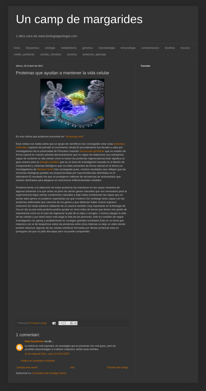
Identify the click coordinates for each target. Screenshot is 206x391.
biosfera (170, 47)
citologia (50, 47)
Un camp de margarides (79, 19)
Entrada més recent (27, 367)
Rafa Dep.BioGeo (34, 341)
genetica (87, 47)
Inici (72, 367)
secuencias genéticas (91, 151)
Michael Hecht (45, 169)
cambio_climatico (50, 54)
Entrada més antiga (117, 367)
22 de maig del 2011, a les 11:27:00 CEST (47, 353)
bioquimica (32, 47)
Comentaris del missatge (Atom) (49, 373)
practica (72, 54)
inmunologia (128, 47)
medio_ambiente (24, 54)
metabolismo (68, 47)
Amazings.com (74, 136)
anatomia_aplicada (94, 54)
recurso (185, 47)
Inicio (17, 47)
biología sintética (49, 162)
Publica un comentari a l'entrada (38, 360)
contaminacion (150, 47)
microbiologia (106, 47)
